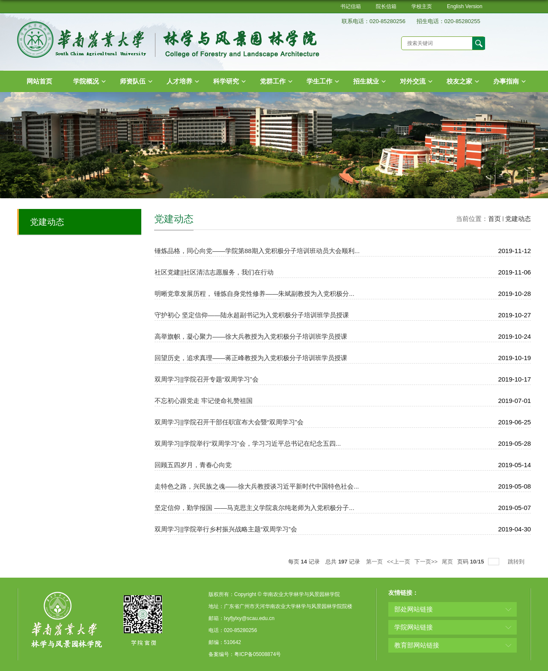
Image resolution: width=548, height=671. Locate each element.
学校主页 (421, 6)
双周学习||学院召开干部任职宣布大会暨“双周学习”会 (229, 422)
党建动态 (518, 218)
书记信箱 (350, 6)
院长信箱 (386, 6)
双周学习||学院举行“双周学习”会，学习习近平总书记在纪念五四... (248, 443)
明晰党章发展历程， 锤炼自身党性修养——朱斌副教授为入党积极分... (254, 293)
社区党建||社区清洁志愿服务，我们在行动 (214, 272)
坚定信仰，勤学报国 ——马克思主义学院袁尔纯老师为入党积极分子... (254, 507)
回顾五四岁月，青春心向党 (193, 464)
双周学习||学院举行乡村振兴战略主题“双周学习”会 (226, 529)
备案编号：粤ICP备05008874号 (244, 654)
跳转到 (517, 561)
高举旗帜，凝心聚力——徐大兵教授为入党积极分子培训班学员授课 (251, 336)
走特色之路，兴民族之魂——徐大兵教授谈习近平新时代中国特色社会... (257, 486)
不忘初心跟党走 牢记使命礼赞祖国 (204, 400)
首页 (494, 218)
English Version (464, 6)
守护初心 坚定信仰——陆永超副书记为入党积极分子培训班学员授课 (252, 315)
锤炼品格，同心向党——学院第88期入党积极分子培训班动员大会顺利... (257, 250)
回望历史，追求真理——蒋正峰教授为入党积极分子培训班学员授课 (251, 357)
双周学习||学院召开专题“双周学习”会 (207, 379)
